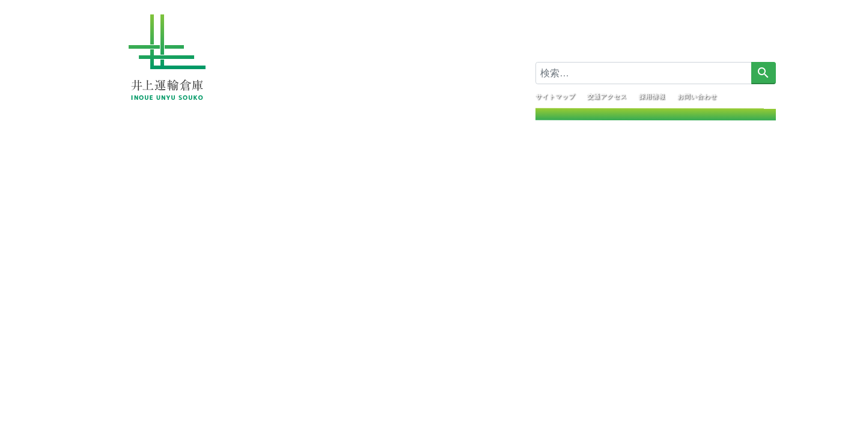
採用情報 (651, 96)
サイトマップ (555, 96)
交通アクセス (606, 96)
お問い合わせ (696, 96)
